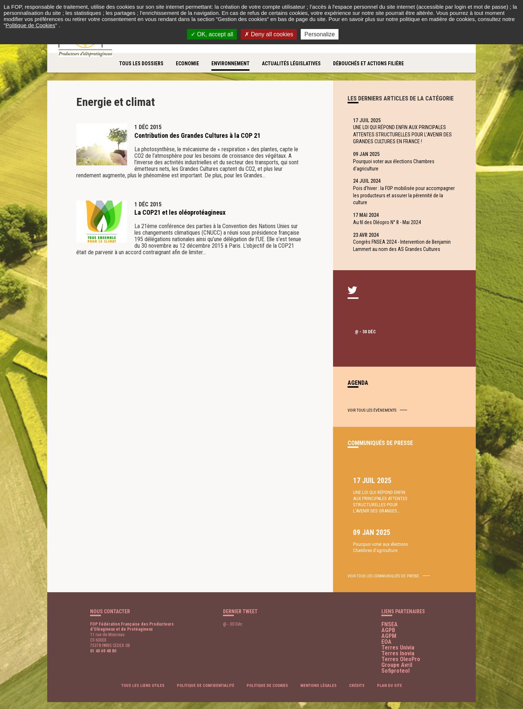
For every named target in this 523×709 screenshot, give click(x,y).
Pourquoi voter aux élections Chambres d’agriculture (430, 506)
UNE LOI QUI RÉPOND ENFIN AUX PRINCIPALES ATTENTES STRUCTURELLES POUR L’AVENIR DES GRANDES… (375, 519)
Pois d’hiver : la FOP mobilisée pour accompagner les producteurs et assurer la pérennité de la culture (399, 200)
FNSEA (389, 613)
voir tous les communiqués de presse (383, 564)
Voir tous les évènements (372, 419)
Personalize (319, 34)
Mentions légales (318, 674)
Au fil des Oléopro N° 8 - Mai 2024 (389, 228)
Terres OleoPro (400, 647)
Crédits (357, 674)
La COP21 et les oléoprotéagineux (180, 212)
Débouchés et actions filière (368, 63)
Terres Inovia (397, 642)
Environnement (230, 63)
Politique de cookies (267, 674)
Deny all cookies (268, 34)
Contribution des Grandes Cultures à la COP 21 (197, 135)
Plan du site (389, 674)
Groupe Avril (396, 653)
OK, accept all (212, 34)
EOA (386, 630)
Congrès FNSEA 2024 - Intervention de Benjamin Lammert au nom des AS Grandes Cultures (404, 253)
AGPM (388, 624)
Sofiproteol (395, 659)
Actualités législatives (291, 63)
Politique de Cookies (30, 25)
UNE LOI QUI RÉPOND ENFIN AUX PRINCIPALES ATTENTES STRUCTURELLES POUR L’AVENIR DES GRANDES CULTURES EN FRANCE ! (404, 135)
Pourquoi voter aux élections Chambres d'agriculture (395, 167)
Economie (187, 63)
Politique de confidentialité (205, 674)
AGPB (388, 618)
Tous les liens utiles (143, 674)
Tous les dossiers (141, 63)
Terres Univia (397, 636)
